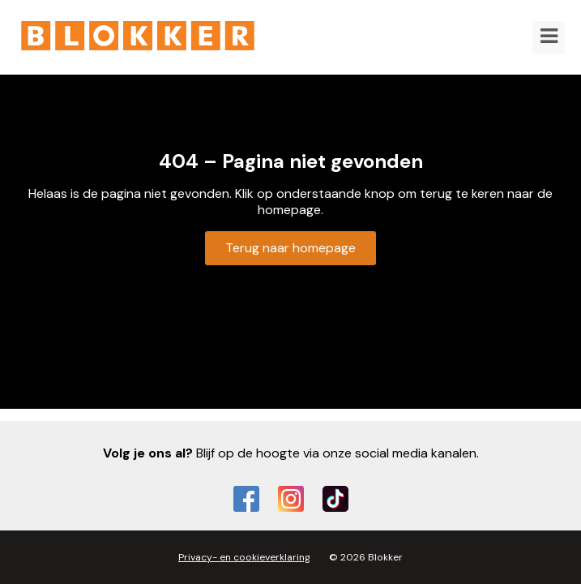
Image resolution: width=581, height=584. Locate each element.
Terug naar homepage (290, 247)
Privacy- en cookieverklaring (244, 557)
